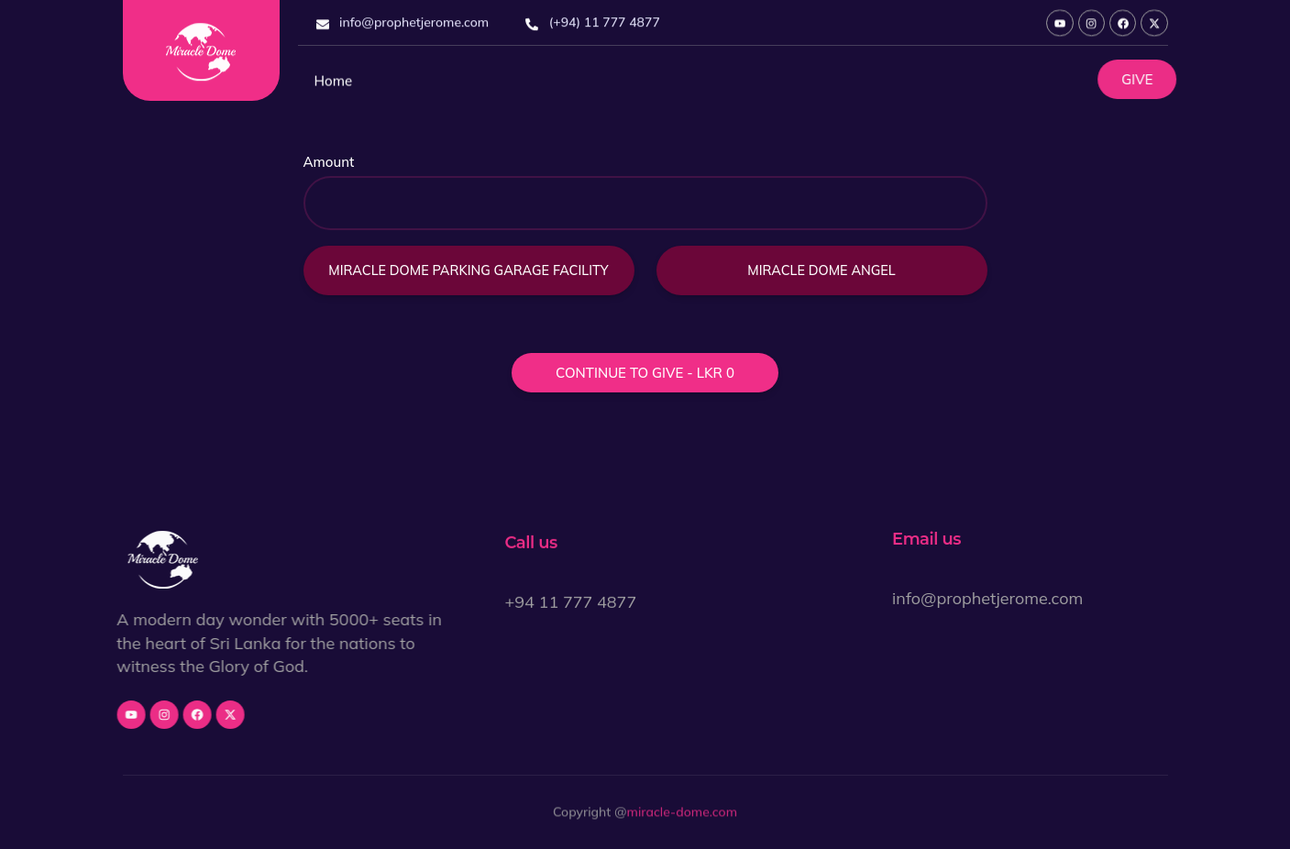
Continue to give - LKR (645, 374)
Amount (329, 164)
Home (333, 88)
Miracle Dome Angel (821, 272)
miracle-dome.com (682, 815)
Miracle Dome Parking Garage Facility (468, 272)
